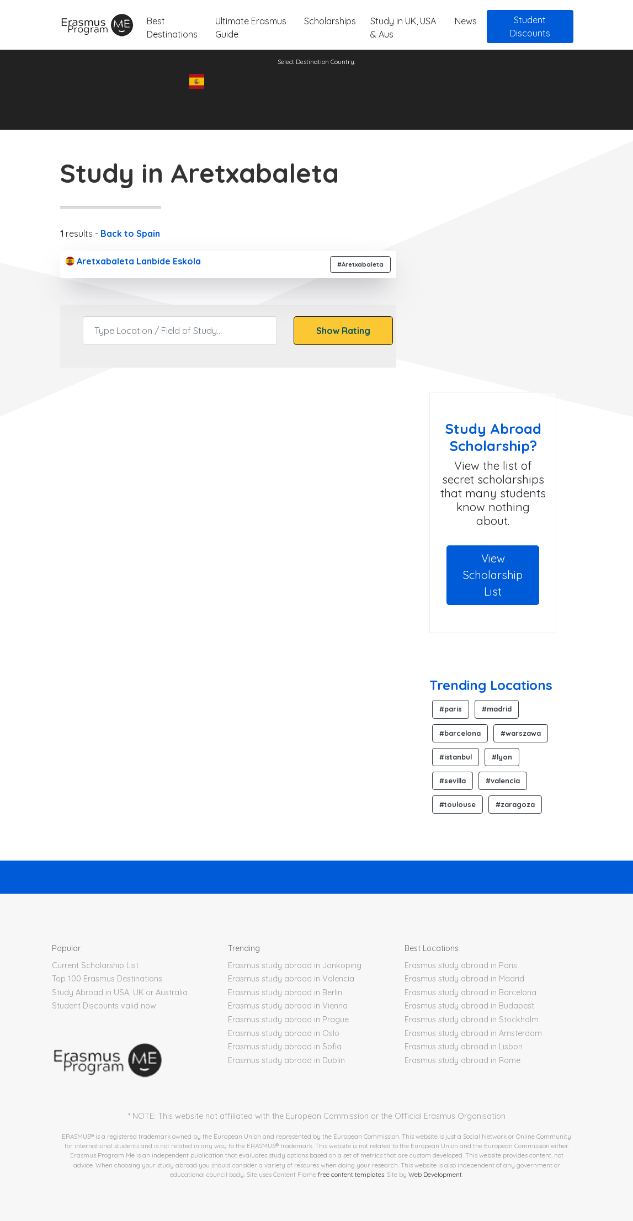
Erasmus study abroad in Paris (461, 965)
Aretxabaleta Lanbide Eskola (133, 261)
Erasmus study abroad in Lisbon (464, 1047)
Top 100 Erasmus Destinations (107, 979)
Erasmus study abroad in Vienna (288, 1006)
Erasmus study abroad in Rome (462, 1060)
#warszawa (521, 733)
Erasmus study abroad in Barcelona (470, 992)
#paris (450, 708)
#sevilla (452, 780)
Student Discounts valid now (104, 1006)
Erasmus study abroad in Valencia (291, 979)
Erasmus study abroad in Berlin (285, 992)
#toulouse (457, 804)
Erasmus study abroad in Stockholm (472, 1019)
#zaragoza (515, 804)
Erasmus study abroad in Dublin (286, 1060)
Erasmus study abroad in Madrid (464, 979)
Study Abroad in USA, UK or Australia (120, 992)
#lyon (502, 756)
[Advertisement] (522, 303)
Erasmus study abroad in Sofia (285, 1047)
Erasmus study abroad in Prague (288, 1019)
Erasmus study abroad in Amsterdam (473, 1033)
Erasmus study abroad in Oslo (283, 1033)
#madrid (497, 708)
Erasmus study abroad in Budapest (469, 1006)
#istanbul (455, 756)
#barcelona (460, 733)
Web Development (435, 1174)
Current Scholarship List (95, 965)
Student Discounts (530, 26)
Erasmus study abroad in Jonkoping (294, 965)
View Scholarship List (493, 574)
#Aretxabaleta (360, 264)
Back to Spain (130, 233)
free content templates (351, 1174)
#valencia (503, 780)
